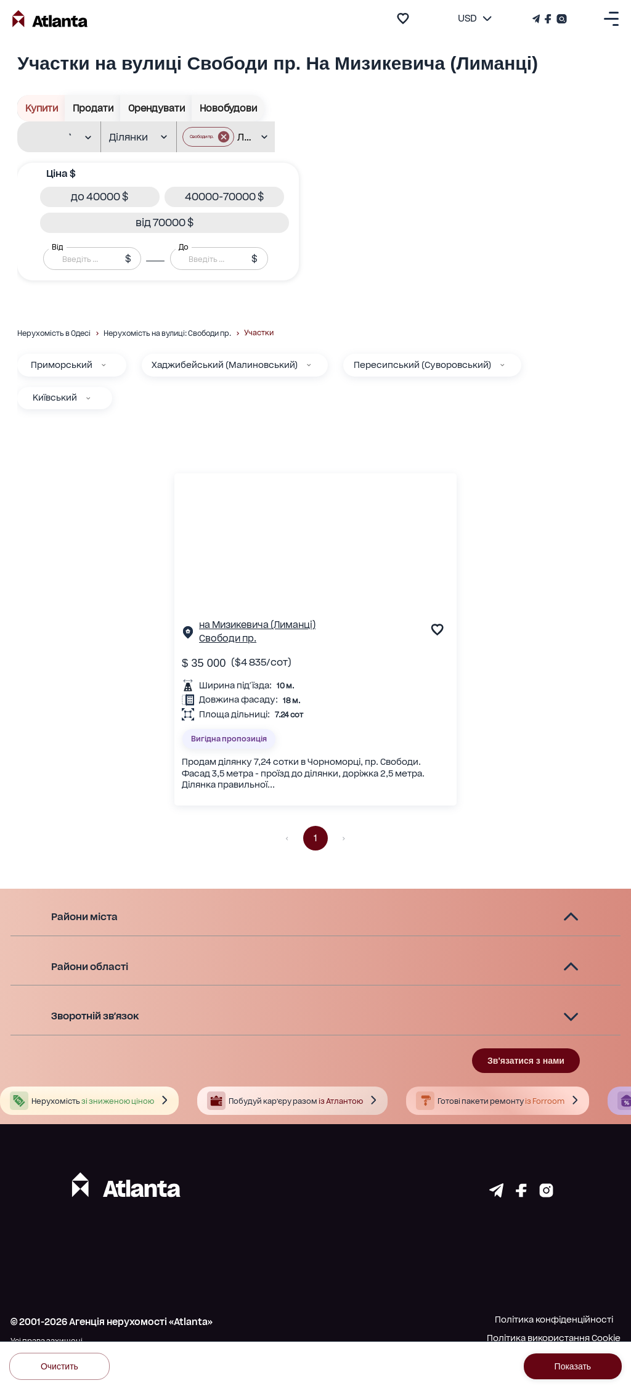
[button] (208, 137)
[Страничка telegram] (496, 1194)
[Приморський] (103, 364)
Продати (93, 108)
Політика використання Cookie (554, 1338)
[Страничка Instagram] (560, 19)
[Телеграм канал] (537, 18)
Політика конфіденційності (554, 1319)
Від (57, 247)
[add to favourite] (403, 18)
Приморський (61, 365)
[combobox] (54, 137)
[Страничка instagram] (546, 1194)
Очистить (59, 1366)
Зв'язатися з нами (525, 1061)
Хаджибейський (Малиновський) (225, 365)
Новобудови (228, 108)
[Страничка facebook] (521, 1194)
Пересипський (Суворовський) (422, 365)
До (184, 247)
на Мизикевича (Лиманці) (257, 624)
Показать (573, 1366)
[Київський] (88, 398)
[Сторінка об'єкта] (188, 635)
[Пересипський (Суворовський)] (502, 364)
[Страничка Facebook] (548, 19)
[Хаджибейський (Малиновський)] (308, 364)
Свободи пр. (227, 638)
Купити (41, 108)
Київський (55, 397)
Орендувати (156, 108)
